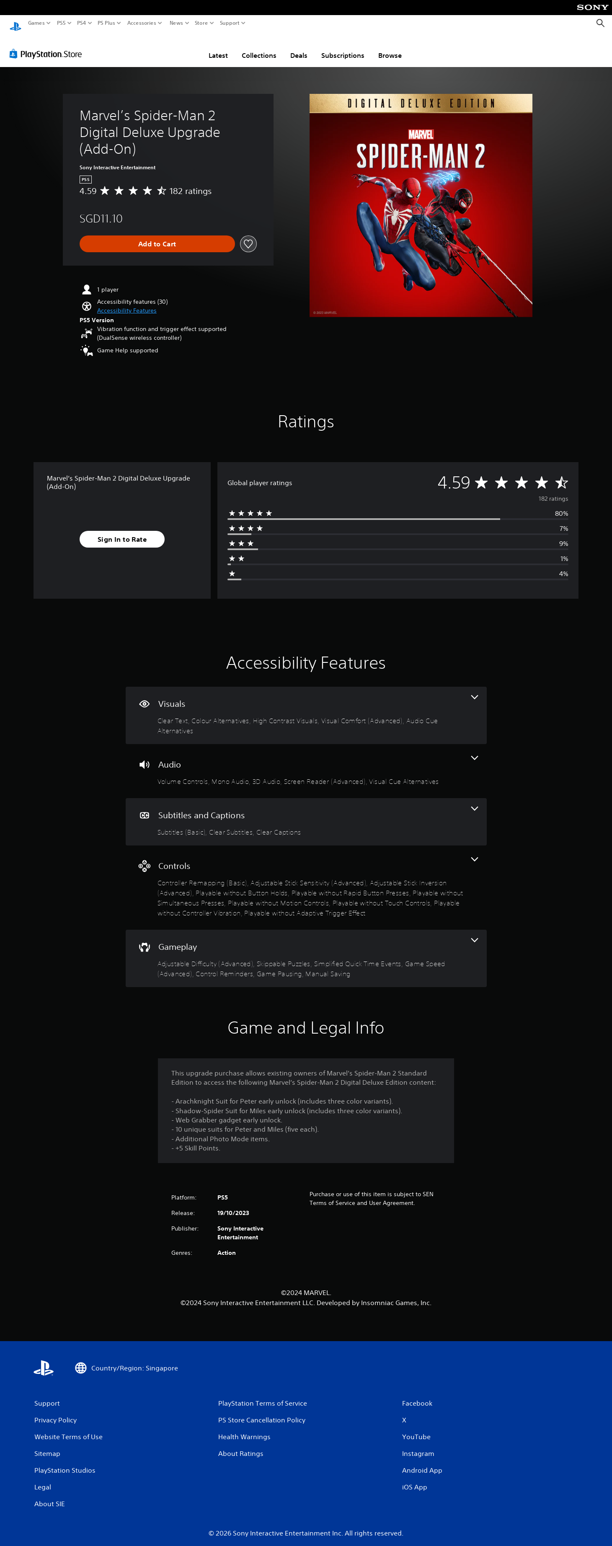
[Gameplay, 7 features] (306, 950)
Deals (298, 47)
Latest (218, 47)
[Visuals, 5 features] (306, 707)
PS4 (81, 23)
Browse (390, 47)
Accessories (141, 23)
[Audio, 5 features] (306, 763)
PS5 (61, 23)
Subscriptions (342, 47)
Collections (259, 47)
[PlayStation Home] (15, 23)
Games (36, 23)
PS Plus (106, 23)
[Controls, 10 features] (306, 879)
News (176, 23)
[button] (127, 302)
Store (201, 23)
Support (230, 23)
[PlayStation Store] (48, 45)
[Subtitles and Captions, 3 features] (306, 814)
